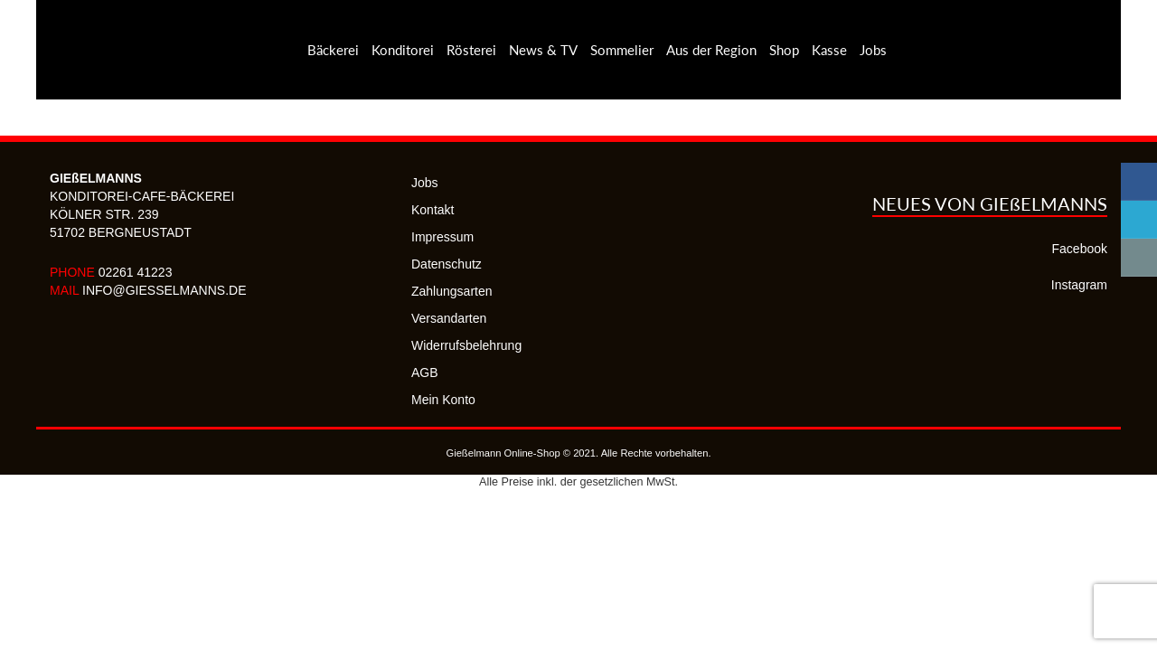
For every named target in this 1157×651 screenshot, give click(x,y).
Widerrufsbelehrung (466, 345)
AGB (424, 372)
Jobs (424, 182)
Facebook (1079, 248)
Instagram (1079, 285)
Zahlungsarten (452, 291)
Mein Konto (443, 399)
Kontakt (432, 210)
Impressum (442, 237)
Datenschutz (446, 264)
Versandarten (448, 318)
